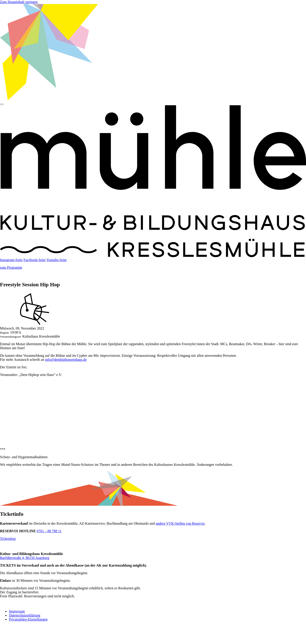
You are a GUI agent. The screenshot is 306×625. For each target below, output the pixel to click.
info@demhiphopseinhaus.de (66, 359)
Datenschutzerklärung (24, 615)
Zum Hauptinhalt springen (19, 2)
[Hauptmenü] (2, 104)
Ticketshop (8, 538)
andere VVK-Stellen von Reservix (180, 523)
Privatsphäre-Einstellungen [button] (28, 619)
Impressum (17, 611)
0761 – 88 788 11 (49, 531)
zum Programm (11, 267)
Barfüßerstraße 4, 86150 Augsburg (24, 558)
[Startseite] (153, 256)
